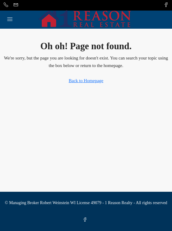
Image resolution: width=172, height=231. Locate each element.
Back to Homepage (86, 80)
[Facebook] (86, 220)
